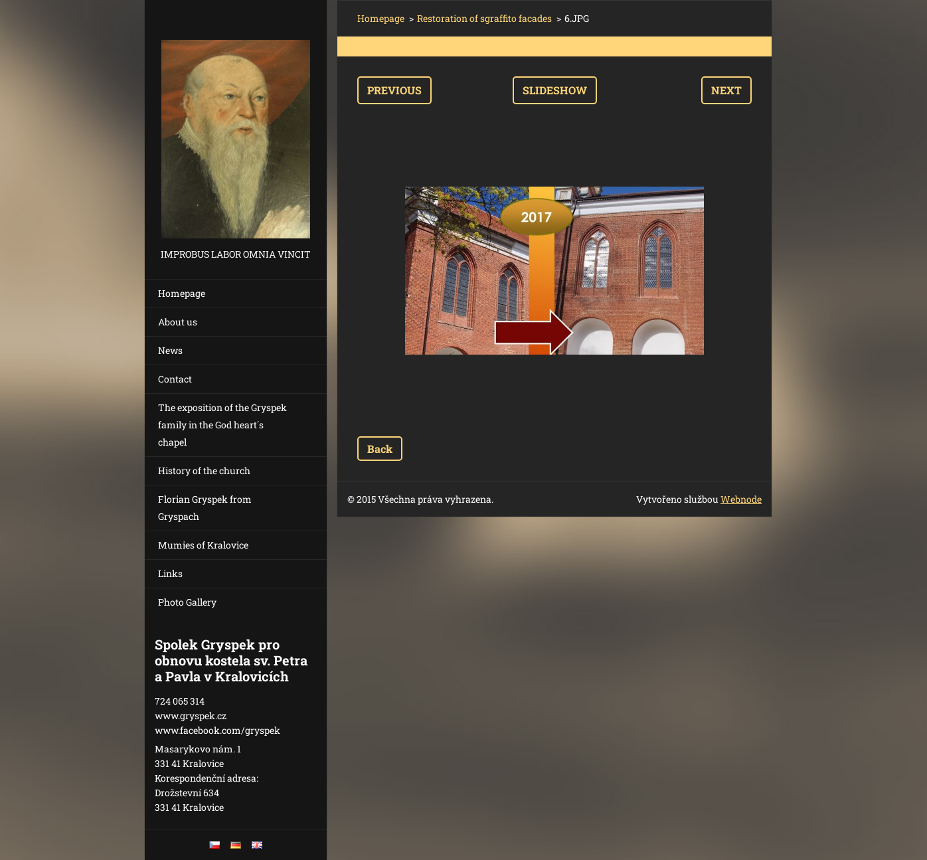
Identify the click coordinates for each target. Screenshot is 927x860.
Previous (394, 90)
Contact (175, 379)
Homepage (181, 293)
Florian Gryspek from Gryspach (205, 508)
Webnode (741, 499)
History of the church (204, 470)
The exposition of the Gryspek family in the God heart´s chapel (222, 424)
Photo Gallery (187, 602)
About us (177, 321)
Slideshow (555, 90)
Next (726, 90)
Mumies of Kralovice (203, 545)
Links (170, 573)
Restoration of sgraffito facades (484, 18)
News (170, 350)
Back (379, 449)
